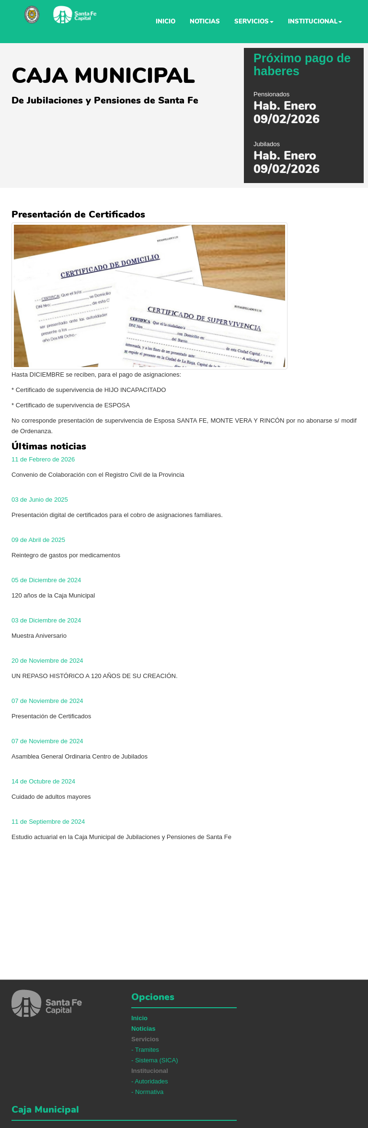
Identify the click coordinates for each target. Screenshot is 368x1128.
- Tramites (145, 1049)
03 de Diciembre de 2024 (46, 620)
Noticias (205, 21)
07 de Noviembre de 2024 (47, 700)
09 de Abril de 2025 (38, 539)
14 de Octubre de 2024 (43, 781)
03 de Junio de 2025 (40, 499)
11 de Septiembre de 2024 (48, 821)
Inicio (165, 21)
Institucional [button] (315, 21)
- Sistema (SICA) (154, 1060)
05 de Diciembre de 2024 (46, 580)
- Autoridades (149, 1081)
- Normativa (147, 1091)
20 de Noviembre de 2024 (47, 660)
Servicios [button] (254, 21)
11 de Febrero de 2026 (43, 459)
